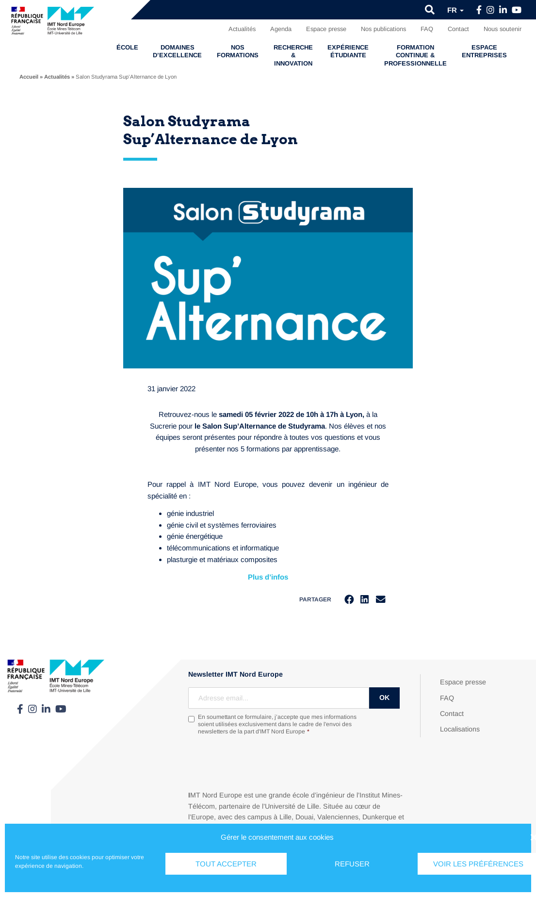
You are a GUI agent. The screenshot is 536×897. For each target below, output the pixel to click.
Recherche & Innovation (293, 55)
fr (455, 10)
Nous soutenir (502, 29)
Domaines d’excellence (177, 51)
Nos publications (383, 29)
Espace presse (326, 29)
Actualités (242, 29)
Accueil (28, 77)
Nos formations (238, 51)
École (127, 47)
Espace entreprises (484, 51)
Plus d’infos (268, 577)
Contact (458, 29)
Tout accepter (226, 864)
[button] (430, 9)
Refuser (352, 864)
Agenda (281, 29)
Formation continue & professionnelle (415, 55)
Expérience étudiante (348, 51)
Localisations (460, 730)
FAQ (427, 29)
